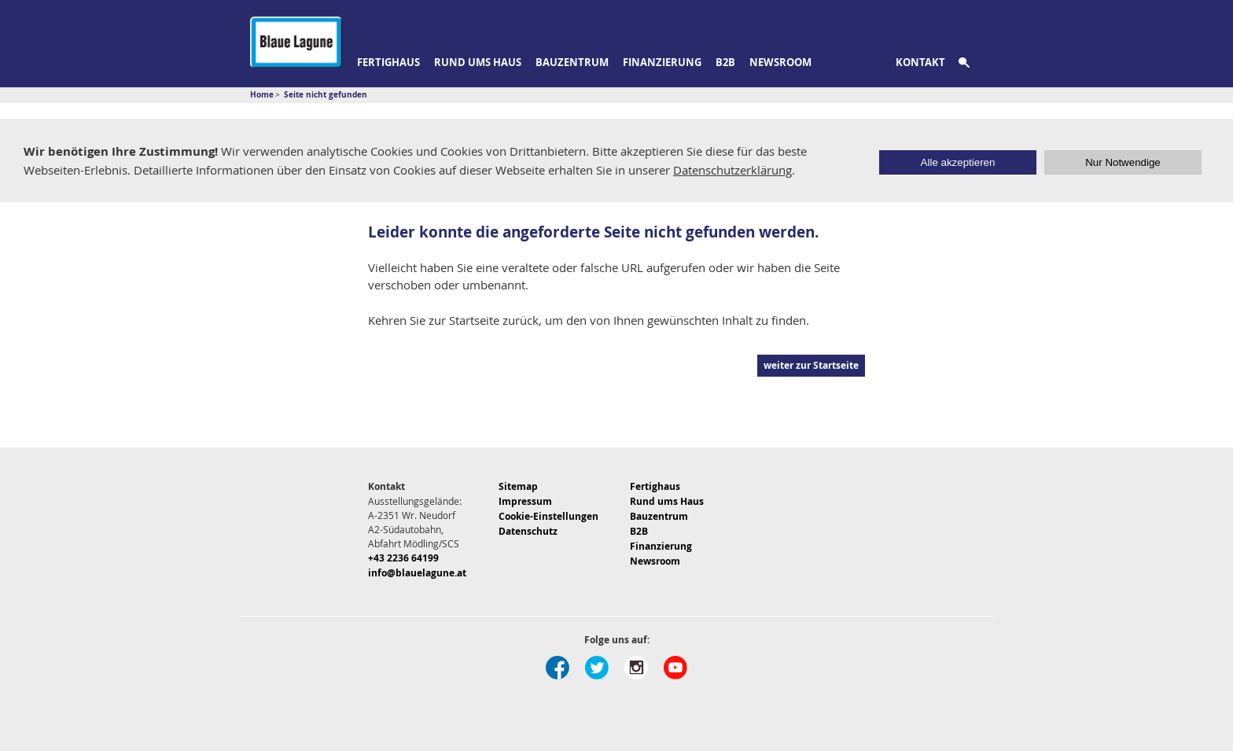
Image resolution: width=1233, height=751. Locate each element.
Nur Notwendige (1123, 162)
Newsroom (780, 62)
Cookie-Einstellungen (548, 516)
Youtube (675, 667)
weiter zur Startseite (811, 365)
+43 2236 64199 (403, 558)
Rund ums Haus (477, 62)
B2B (725, 62)
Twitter (597, 667)
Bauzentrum (572, 62)
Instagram (636, 667)
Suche (973, 63)
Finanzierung (662, 62)
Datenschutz (528, 531)
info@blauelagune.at (417, 573)
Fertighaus (388, 62)
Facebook (557, 667)
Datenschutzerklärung (732, 170)
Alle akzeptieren (958, 162)
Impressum (525, 501)
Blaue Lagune (296, 42)
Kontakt (920, 62)
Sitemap (518, 486)
